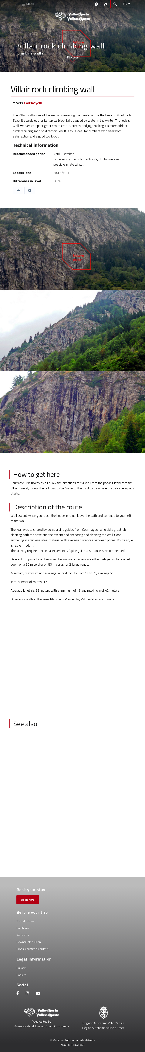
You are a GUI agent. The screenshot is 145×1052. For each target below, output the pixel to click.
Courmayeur (33, 102)
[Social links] (105, 4)
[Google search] (115, 4)
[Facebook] (17, 993)
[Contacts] (96, 4)
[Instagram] (27, 993)
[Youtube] (38, 993)
